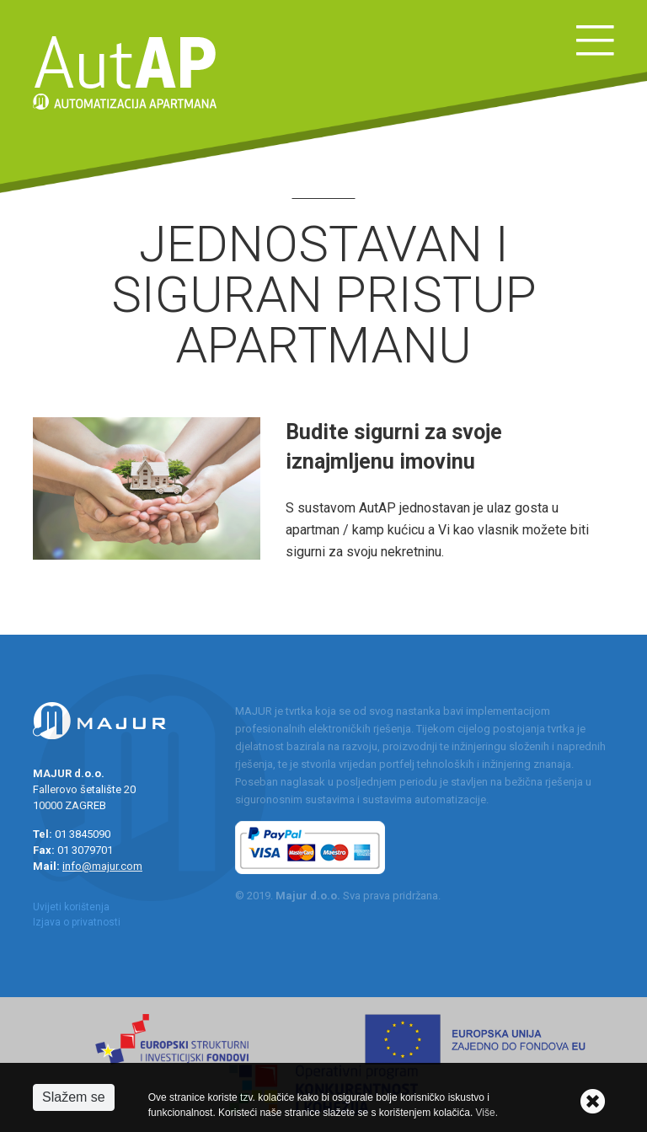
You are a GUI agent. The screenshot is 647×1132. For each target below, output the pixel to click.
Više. (487, 1113)
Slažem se (73, 1097)
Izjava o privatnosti (76, 922)
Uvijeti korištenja (71, 907)
